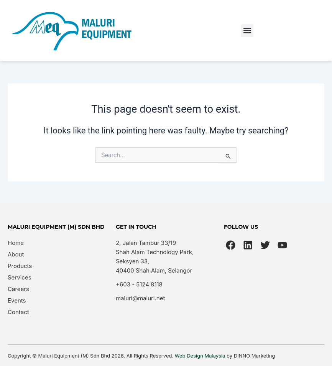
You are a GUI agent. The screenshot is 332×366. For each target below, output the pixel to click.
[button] (247, 30)
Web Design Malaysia (200, 356)
